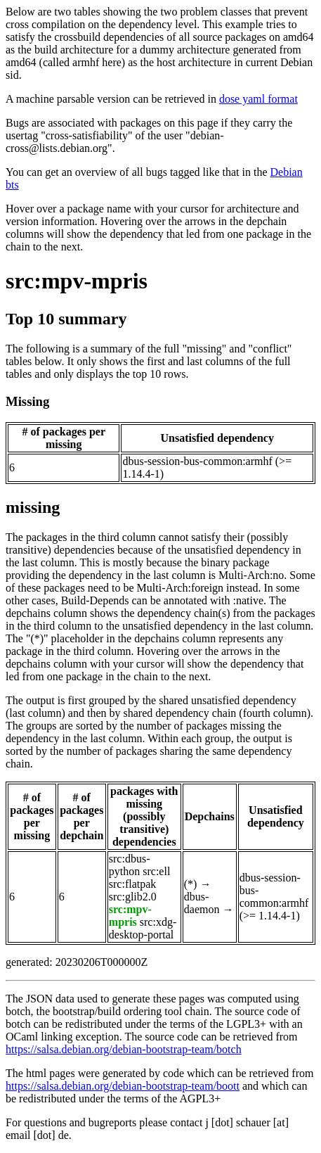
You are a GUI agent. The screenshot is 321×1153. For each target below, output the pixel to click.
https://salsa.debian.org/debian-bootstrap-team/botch (124, 1049)
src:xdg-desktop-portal (142, 928)
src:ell (156, 871)
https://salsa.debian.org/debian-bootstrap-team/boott (123, 1086)
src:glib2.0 (133, 897)
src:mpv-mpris (77, 280)
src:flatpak (133, 884)
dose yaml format (258, 99)
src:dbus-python (129, 865)
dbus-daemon (202, 903)
